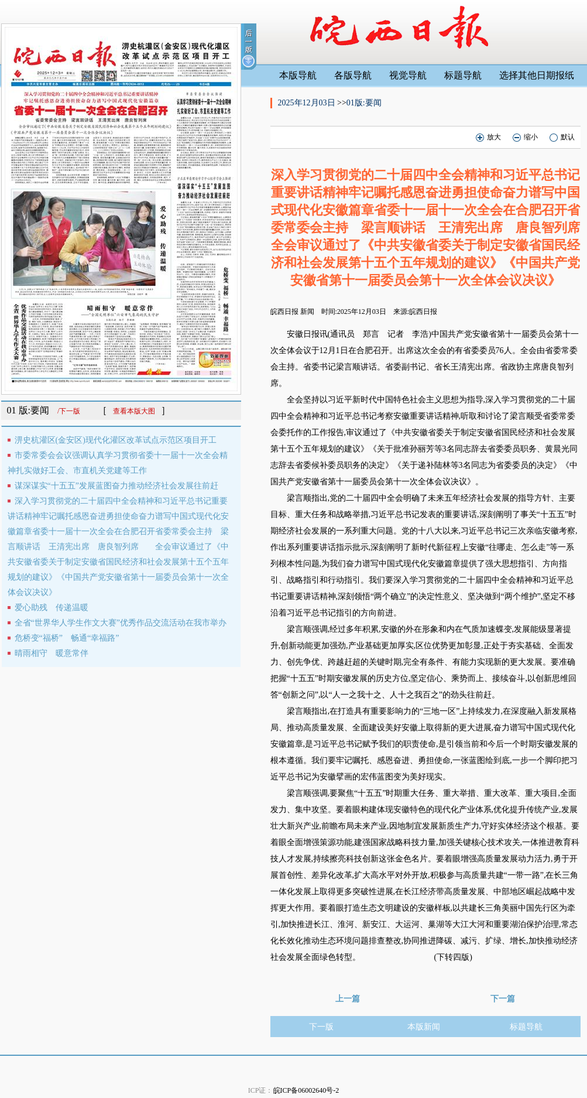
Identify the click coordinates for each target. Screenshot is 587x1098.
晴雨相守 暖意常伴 (51, 653)
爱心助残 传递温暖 (51, 607)
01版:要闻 (364, 102)
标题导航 (463, 75)
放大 (488, 137)
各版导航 (353, 75)
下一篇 (502, 998)
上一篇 (347, 998)
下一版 (321, 1026)
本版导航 (298, 75)
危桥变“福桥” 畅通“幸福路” (67, 638)
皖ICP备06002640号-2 (306, 1090)
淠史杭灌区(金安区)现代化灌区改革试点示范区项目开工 (116, 440)
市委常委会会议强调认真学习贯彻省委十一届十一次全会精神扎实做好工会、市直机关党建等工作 (118, 463)
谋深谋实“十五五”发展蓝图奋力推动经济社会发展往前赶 (116, 485)
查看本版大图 (134, 411)
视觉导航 (408, 75)
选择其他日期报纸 (536, 75)
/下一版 (68, 411)
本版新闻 (423, 1026)
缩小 (525, 137)
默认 (562, 137)
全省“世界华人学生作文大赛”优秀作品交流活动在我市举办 (120, 622)
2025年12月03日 (308, 102)
